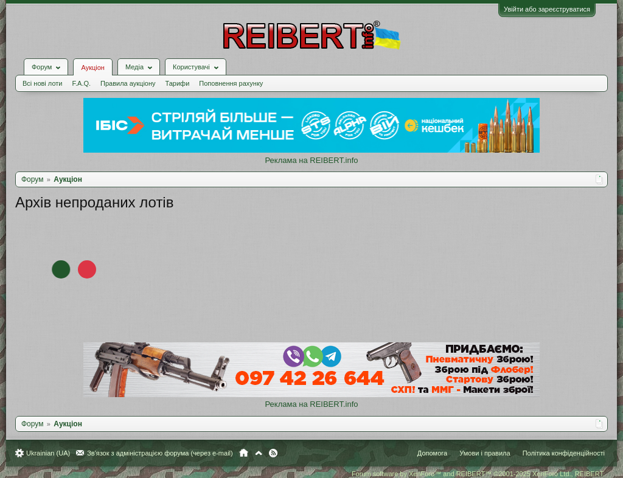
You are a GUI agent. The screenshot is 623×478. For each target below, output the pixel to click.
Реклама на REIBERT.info (311, 160)
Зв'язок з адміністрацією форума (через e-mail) (160, 453)
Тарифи (177, 83)
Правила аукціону (127, 83)
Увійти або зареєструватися (547, 9)
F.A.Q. (81, 83)
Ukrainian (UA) (48, 453)
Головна (243, 453)
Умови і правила (484, 453)
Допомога (432, 453)
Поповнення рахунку (231, 83)
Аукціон (92, 67)
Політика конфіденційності (564, 453)
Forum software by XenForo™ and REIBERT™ (478, 473)
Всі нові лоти (42, 83)
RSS (273, 453)
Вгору (258, 453)
